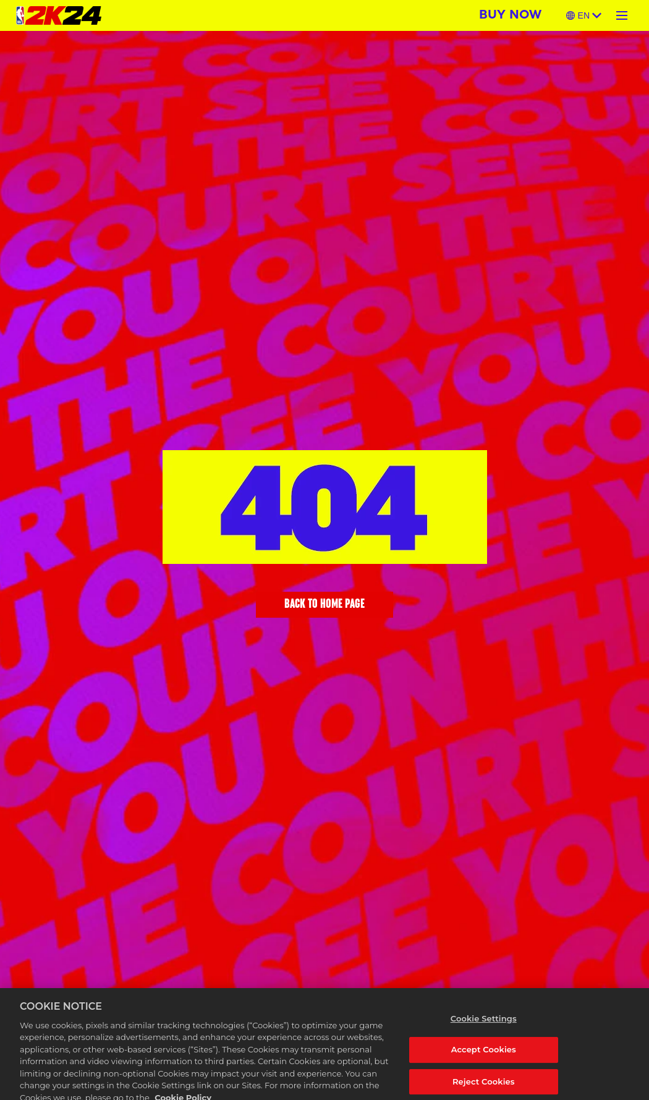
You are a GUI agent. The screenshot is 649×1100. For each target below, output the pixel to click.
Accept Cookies (483, 1057)
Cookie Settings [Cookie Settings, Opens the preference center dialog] (484, 1025)
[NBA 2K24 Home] (58, 15)
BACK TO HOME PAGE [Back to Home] (324, 605)
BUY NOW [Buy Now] (510, 15)
